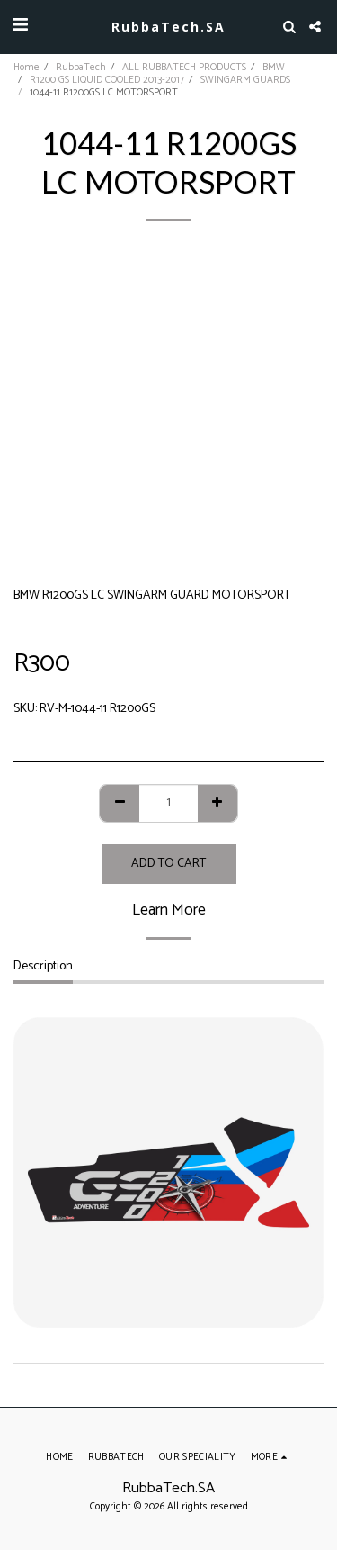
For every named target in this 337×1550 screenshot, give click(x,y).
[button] (19, 26)
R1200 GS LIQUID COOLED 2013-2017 (107, 80)
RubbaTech (81, 67)
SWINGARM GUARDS (245, 80)
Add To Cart (168, 863)
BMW (273, 67)
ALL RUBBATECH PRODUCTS (184, 67)
